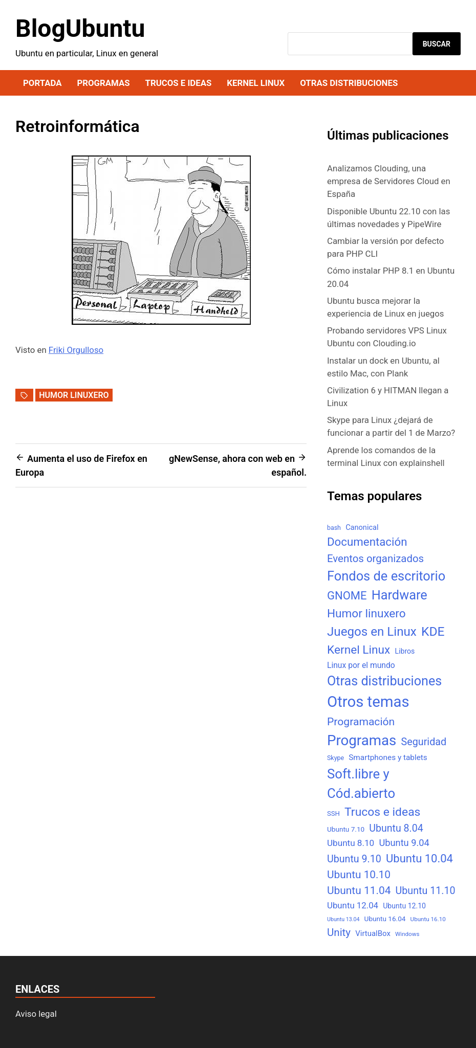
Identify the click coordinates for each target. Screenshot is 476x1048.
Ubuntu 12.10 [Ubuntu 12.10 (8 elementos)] (404, 906)
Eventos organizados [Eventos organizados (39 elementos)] (375, 558)
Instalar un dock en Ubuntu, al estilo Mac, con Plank (383, 366)
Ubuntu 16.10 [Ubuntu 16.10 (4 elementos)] (428, 919)
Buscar (436, 44)
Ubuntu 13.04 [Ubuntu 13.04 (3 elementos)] (343, 919)
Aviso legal (36, 1014)
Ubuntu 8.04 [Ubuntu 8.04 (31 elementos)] (396, 828)
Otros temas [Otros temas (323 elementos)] (368, 701)
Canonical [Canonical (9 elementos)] (361, 527)
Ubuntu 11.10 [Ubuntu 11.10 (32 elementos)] (426, 891)
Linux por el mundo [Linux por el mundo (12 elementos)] (361, 665)
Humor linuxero (74, 395)
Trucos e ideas (178, 83)
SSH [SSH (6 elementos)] (333, 813)
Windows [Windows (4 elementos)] (407, 934)
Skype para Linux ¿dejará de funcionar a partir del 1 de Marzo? (391, 426)
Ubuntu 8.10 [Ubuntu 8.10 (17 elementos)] (350, 843)
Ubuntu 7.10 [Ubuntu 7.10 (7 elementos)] (345, 829)
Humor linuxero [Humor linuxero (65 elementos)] (366, 613)
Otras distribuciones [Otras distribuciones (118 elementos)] (384, 681)
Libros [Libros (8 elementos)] (405, 651)
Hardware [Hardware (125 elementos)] (399, 595)
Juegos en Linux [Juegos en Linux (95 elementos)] (372, 632)
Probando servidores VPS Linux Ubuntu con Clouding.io (387, 336)
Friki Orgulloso (76, 350)
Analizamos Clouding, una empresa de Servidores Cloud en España (388, 181)
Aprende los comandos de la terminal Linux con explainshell (386, 456)
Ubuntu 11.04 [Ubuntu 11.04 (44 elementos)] (359, 890)
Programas (103, 83)
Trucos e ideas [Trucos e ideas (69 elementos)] (382, 812)
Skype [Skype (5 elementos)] (335, 758)
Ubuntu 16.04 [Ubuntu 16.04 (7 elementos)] (385, 919)
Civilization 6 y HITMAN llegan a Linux (387, 396)
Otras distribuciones (349, 83)
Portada (42, 83)
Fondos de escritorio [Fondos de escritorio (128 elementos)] (386, 576)
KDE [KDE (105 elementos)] (433, 631)
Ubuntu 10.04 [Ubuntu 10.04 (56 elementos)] (419, 858)
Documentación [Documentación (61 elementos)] (367, 541)
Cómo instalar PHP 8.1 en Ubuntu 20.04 (391, 276)
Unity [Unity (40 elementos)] (339, 932)
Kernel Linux (256, 83)
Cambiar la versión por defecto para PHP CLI (385, 247)
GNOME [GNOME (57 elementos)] (347, 595)
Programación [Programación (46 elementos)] (361, 721)
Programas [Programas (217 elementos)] (361, 740)
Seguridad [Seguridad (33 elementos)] (423, 742)
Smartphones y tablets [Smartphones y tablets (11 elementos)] (388, 757)
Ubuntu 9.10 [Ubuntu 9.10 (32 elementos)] (354, 859)
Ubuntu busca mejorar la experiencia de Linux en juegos (385, 307)
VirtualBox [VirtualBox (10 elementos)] (373, 933)
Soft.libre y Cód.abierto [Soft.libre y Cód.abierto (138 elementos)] (361, 783)
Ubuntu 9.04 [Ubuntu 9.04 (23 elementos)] (404, 842)
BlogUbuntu (80, 28)
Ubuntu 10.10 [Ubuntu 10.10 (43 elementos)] (359, 874)
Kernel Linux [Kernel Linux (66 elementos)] (358, 650)
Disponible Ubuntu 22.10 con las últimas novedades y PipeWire (388, 217)
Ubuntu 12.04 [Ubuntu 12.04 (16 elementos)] (352, 905)
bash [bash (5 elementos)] (334, 527)
